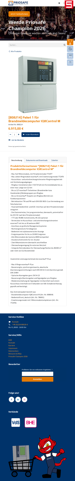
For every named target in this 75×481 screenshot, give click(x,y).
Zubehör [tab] (54, 160)
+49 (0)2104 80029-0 (20, 324)
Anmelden (37, 379)
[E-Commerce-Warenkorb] (59, 3)
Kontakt (15, 322)
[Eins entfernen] (10, 134)
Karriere (11, 345)
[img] (70, 42)
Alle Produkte (14, 51)
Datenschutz (13, 351)
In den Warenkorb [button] (31, 134)
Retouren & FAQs (15, 354)
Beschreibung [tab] (16, 160)
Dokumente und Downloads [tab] (36, 160)
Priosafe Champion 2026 (18, 356)
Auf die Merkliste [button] (16, 140)
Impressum (12, 348)
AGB (10, 340)
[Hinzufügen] (19, 134)
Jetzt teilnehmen (19, 14)
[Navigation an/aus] (64, 3)
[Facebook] (11, 399)
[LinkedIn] (18, 399)
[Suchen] (64, 45)
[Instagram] (24, 399)
